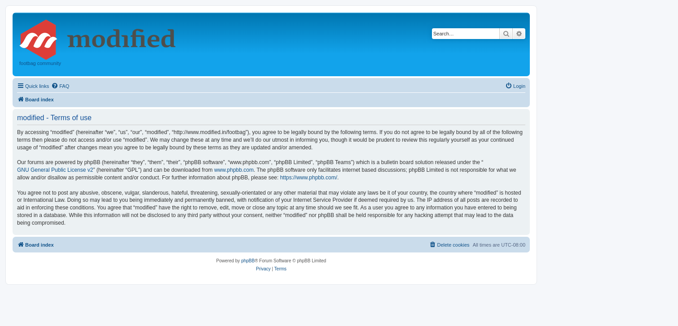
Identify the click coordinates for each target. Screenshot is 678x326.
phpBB (248, 260)
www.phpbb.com (234, 170)
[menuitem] (60, 86)
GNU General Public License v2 (55, 170)
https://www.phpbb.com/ (308, 177)
